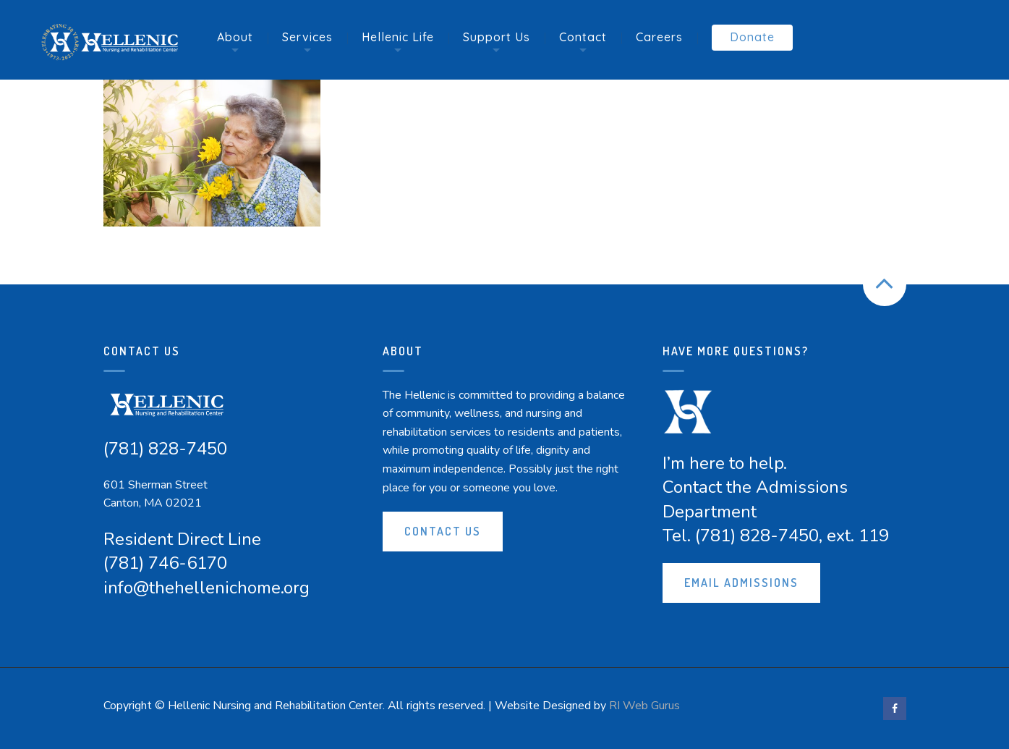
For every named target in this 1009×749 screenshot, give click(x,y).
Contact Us (442, 531)
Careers (659, 37)
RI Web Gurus (644, 706)
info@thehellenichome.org (206, 587)
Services (307, 37)
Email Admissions (741, 582)
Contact (583, 37)
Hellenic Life (398, 37)
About (235, 37)
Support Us (496, 37)
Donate (752, 37)
